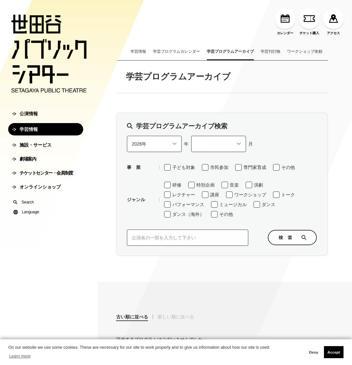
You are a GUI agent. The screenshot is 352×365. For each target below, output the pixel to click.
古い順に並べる (132, 316)
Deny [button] (313, 352)
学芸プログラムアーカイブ (230, 51)
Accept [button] (334, 352)
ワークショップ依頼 (304, 51)
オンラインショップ (36, 187)
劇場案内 (24, 158)
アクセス (333, 21)
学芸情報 (25, 129)
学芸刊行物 (270, 51)
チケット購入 (309, 21)
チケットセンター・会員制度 (42, 172)
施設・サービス (32, 144)
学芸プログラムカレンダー (176, 51)
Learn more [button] (19, 356)
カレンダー (285, 21)
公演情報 (25, 113)
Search (23, 202)
